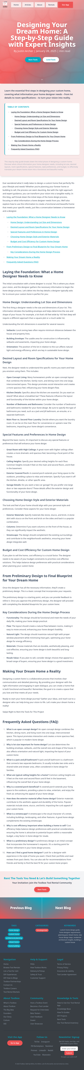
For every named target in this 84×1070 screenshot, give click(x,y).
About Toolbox (9, 1006)
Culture (7, 1020)
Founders (7, 1013)
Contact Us (8, 985)
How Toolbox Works (38, 967)
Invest (32, 1020)
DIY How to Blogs (11, 978)
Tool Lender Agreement (66, 974)
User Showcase (36, 1024)
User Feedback (36, 1017)
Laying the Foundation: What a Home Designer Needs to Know (37, 112)
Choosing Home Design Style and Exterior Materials (36, 128)
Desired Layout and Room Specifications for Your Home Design (41, 120)
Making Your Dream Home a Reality (26, 145)
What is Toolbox (10, 1003)
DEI (5, 1024)
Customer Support (37, 978)
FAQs (32, 964)
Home (16, 5)
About (39, 5)
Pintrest (34, 1050)
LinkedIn (42, 1050)
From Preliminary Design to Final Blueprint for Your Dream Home (38, 136)
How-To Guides (63, 1012)
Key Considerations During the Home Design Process (37, 141)
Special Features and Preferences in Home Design (35, 124)
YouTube (37, 1055)
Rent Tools (33, 59)
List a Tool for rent (11, 971)
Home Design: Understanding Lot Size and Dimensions (37, 116)
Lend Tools (50, 59)
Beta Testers (35, 1013)
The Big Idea (9, 1010)
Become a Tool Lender (39, 1006)
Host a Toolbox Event (38, 1003)
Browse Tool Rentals (12, 967)
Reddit (50, 1050)
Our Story (7, 1017)
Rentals (51, 5)
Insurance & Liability (65, 971)
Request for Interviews (39, 1010)
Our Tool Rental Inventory (67, 1023)
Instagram (45, 1041)
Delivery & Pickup (37, 971)
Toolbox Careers (10, 988)
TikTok (36, 1041)
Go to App (15, 1043)
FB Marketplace (37, 1046)
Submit (69, 1053)
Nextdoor (49, 1046)
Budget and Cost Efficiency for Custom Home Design (36, 132)
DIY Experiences (10, 974)
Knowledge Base (64, 1009)
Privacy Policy (62, 967)
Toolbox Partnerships (12, 981)
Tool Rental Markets (12, 992)
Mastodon (46, 1055)
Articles (28, 5)
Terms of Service (64, 964)
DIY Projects (62, 1016)
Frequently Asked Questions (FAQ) (25, 149)
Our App (65, 5)
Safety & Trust (36, 974)
